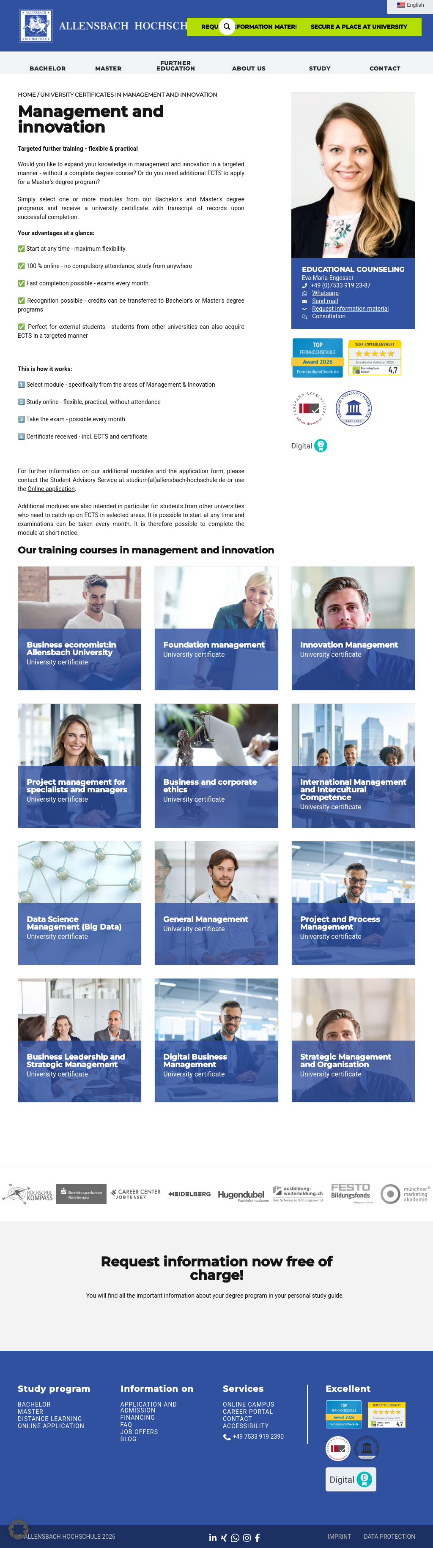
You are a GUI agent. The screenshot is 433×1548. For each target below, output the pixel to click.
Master (108, 68)
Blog (129, 1439)
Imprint (339, 1537)
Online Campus (248, 1404)
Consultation (328, 316)
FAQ (126, 1425)
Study (320, 68)
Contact (385, 68)
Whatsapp (325, 293)
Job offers (140, 1432)
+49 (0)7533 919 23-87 (336, 285)
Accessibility (246, 1426)
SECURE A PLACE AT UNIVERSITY (359, 26)
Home (27, 94)
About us (249, 68)
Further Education (175, 66)
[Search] (227, 26)
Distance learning (50, 1419)
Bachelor (48, 68)
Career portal (248, 1412)
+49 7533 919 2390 (258, 1436)
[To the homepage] (113, 25)
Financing (138, 1418)
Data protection (389, 1537)
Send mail (325, 301)
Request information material (252, 26)
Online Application (51, 1426)
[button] (18, 1529)
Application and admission (149, 1407)
